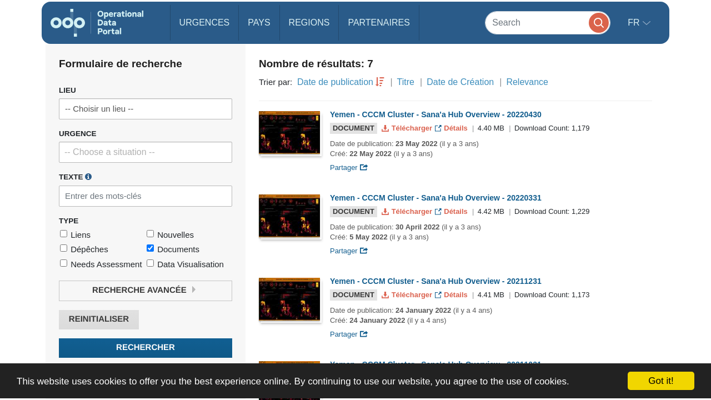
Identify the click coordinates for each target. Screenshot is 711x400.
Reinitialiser (99, 319)
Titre (405, 82)
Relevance (527, 82)
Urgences (204, 22)
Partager (349, 167)
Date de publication (335, 82)
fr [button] (635, 22)
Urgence (78, 133)
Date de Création (460, 82)
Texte (75, 176)
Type (68, 221)
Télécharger (408, 128)
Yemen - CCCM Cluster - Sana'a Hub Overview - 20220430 (436, 114)
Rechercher (145, 347)
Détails (452, 128)
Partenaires (378, 22)
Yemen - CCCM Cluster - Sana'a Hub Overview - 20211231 (436, 281)
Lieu (67, 90)
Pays (259, 22)
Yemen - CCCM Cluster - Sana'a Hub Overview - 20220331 (436, 197)
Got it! (660, 381)
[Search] (547, 22)
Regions (309, 22)
